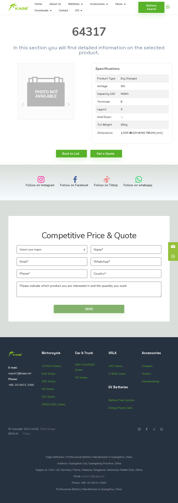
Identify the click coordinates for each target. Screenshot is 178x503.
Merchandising (150, 403)
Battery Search (151, 7)
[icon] (168, 7)
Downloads (41, 10)
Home (38, 4)
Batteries (74, 4)
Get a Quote (105, 164)
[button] (46, 91)
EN (77, 10)
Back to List (70, 164)
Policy (26, 445)
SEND (89, 320)
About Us (55, 4)
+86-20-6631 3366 (21, 396)
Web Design (47, 440)
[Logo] (18, 7)
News (119, 4)
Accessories (97, 4)
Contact (63, 10)
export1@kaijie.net (19, 384)
